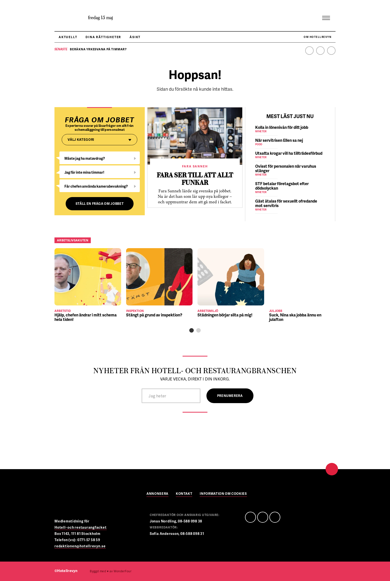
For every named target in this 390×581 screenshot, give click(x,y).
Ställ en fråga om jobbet (100, 203)
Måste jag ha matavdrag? (84, 158)
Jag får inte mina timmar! (84, 172)
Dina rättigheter (103, 37)
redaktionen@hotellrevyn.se (80, 546)
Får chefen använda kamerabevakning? (96, 186)
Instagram (331, 50)
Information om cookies (223, 494)
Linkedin (320, 50)
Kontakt (184, 494)
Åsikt (135, 37)
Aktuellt (68, 37)
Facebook (309, 50)
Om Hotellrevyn (317, 37)
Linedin (262, 517)
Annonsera (157, 494)
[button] (191, 330)
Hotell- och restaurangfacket (80, 527)
